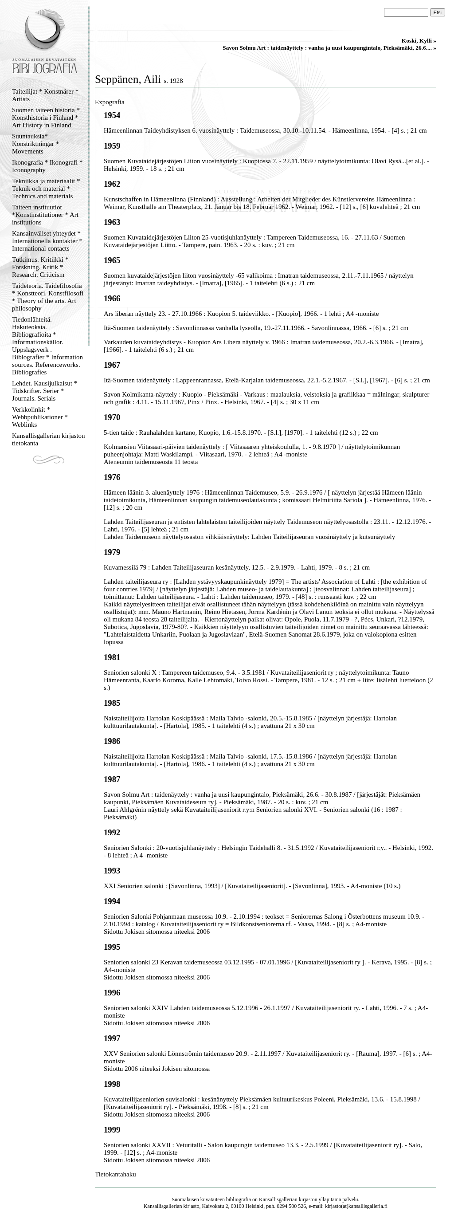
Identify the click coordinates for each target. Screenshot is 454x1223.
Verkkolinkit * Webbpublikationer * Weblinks (40, 417)
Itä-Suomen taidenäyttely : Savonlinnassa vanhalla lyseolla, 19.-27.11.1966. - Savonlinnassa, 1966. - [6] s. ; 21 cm (256, 327)
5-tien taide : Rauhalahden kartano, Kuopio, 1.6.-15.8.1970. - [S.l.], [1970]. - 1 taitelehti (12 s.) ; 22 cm (241, 432)
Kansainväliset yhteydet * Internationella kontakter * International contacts (47, 241)
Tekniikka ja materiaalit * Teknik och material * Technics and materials (46, 188)
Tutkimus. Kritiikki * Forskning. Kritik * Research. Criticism (40, 267)
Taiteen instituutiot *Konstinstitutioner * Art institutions (45, 215)
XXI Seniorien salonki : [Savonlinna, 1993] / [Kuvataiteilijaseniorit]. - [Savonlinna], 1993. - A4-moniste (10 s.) (252, 885)
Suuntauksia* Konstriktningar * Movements (35, 144)
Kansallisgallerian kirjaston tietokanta (48, 439)
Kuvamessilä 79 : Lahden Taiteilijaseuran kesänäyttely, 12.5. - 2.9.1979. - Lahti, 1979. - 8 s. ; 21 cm (237, 567)
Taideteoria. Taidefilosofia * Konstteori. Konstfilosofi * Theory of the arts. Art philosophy (47, 297)
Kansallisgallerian (278, 1199)
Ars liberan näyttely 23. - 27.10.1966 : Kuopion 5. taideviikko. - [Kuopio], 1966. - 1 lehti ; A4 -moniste (241, 313)
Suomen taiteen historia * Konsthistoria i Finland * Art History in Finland (46, 117)
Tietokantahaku (115, 1174)
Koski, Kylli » (419, 40)
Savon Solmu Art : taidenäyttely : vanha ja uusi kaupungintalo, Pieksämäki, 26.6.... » (329, 47)
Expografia (110, 102)
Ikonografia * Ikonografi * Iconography (47, 166)
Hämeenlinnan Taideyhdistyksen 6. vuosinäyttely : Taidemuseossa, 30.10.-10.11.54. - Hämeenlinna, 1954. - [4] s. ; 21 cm (265, 130)
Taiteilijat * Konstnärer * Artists (45, 95)
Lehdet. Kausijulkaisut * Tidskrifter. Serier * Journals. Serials (44, 391)
